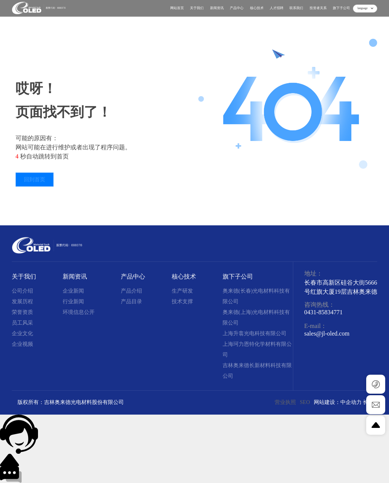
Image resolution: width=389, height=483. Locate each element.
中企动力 (351, 402)
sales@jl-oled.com (326, 333)
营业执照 (285, 402)
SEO (305, 402)
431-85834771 (325, 312)
